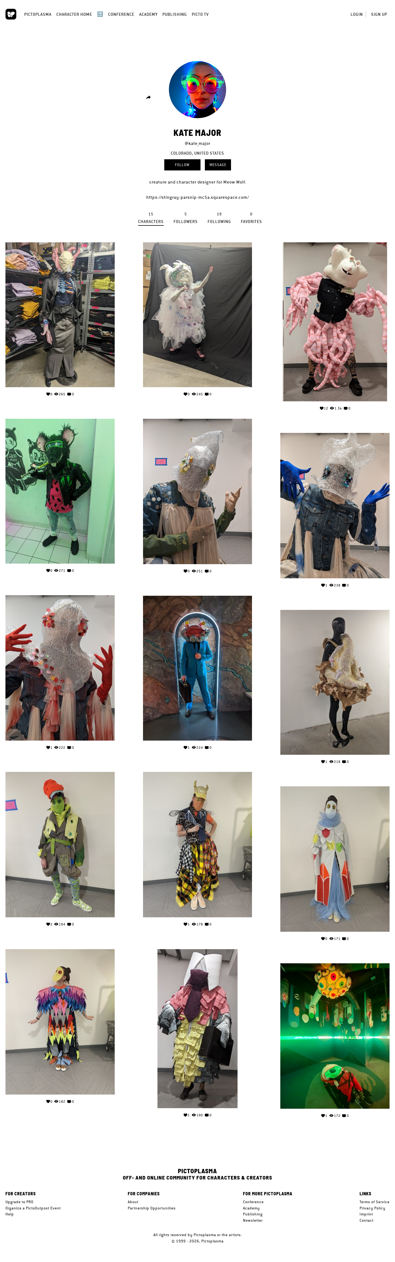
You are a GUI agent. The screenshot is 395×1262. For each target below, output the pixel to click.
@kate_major (197, 143)
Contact (366, 1220)
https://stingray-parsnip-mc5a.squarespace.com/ (197, 197)
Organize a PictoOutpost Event (33, 1208)
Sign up (379, 14)
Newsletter (253, 1220)
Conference (121, 14)
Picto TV (200, 14)
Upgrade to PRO (19, 1201)
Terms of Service (375, 1201)
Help (9, 1214)
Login (357, 14)
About (133, 1201)
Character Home (74, 14)
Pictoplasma (37, 14)
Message (217, 164)
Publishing (174, 14)
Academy (148, 14)
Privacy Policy (372, 1208)
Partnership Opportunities (152, 1208)
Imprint (366, 1214)
